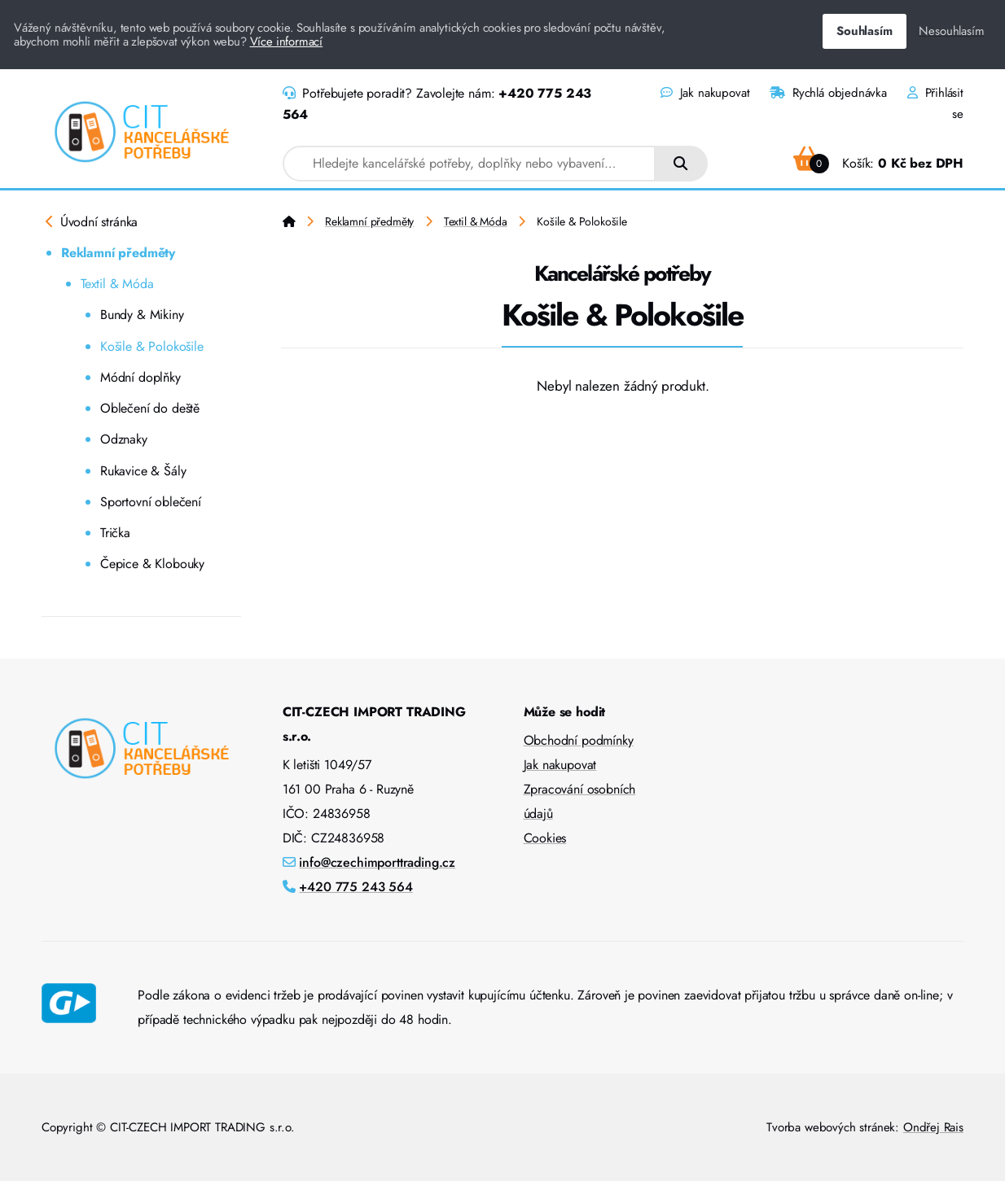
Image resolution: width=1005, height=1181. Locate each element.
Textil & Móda (117, 283)
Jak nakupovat (704, 93)
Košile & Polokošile (152, 346)
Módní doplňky (140, 377)
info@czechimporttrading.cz (377, 862)
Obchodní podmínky (579, 740)
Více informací (286, 41)
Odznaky (123, 439)
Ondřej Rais (933, 1127)
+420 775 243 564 (355, 886)
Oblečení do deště (150, 408)
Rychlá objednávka (828, 93)
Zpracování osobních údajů (580, 801)
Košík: (878, 163)
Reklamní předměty (118, 252)
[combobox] (469, 164)
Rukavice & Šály (143, 470)
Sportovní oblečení (150, 501)
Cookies (545, 838)
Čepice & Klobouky (152, 563)
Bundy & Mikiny (142, 314)
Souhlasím (864, 31)
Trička (115, 532)
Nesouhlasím (951, 31)
